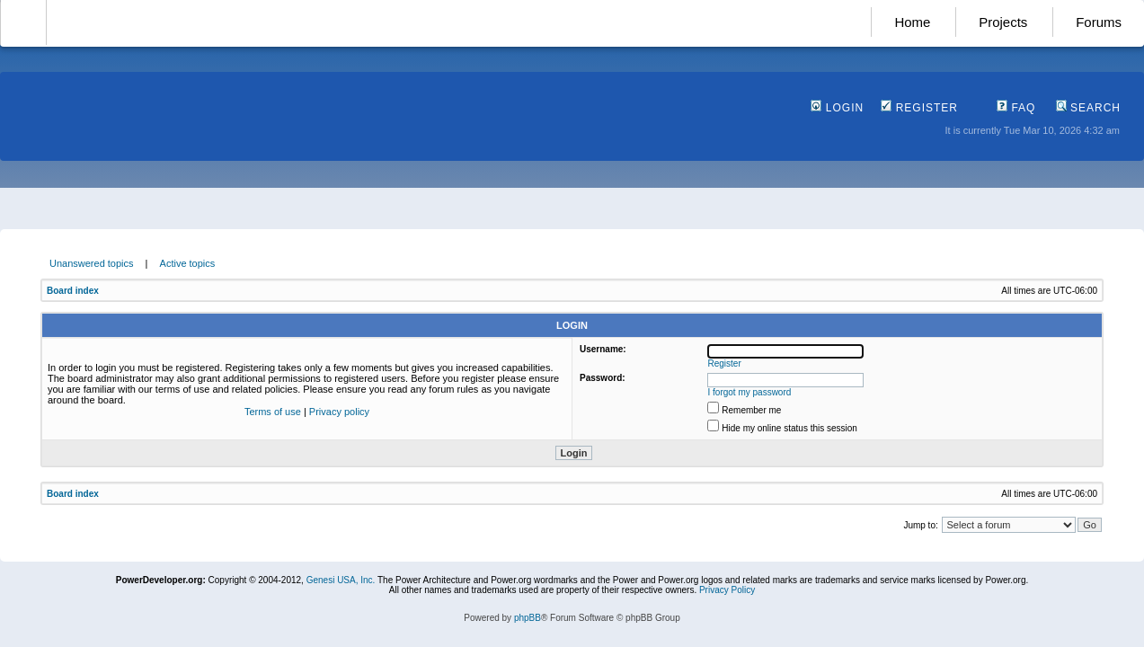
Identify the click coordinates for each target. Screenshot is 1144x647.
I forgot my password (750, 392)
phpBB (527, 618)
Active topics (188, 263)
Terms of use (272, 411)
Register (919, 108)
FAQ (1016, 108)
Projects (1003, 22)
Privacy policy (339, 411)
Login (837, 108)
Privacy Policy (727, 590)
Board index (73, 291)
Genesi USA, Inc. (341, 580)
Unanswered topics (91, 263)
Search (1088, 108)
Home (912, 22)
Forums (1099, 22)
